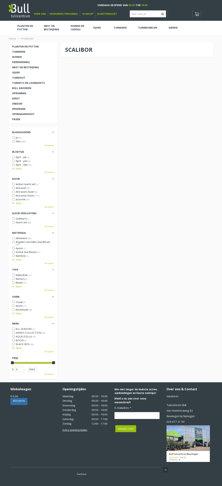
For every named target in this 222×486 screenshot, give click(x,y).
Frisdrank (18, 108)
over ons (40, 13)
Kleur (16, 178)
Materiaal (19, 232)
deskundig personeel (64, 13)
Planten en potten (25, 46)
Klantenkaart (107, 13)
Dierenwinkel (21, 62)
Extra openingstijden (74, 430)
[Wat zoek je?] (148, 13)
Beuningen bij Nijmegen (180, 416)
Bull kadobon (21, 88)
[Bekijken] (197, 13)
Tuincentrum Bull (176, 405)
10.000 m (87, 13)
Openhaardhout (23, 114)
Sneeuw (17, 103)
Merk (15, 323)
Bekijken (19, 400)
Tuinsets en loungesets (28, 82)
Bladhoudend (21, 132)
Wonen (17, 57)
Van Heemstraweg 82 (179, 410)
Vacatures (172, 396)
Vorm (15, 296)
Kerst (16, 98)
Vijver (16, 72)
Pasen (16, 119)
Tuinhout (18, 77)
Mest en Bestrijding (25, 67)
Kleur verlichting (24, 213)
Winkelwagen (20, 389)
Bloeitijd (18, 151)
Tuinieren (18, 51)
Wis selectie (49, 145)
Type (15, 269)
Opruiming (19, 93)
